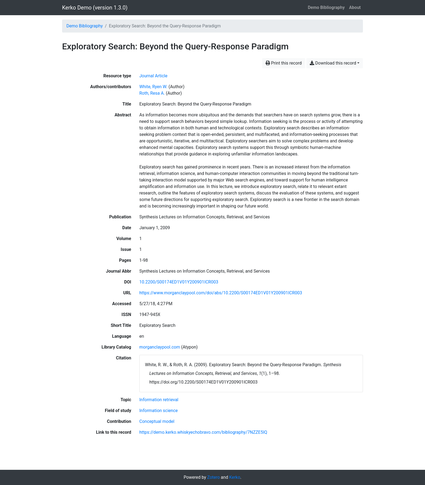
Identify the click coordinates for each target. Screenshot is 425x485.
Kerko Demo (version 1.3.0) (94, 7)
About (355, 7)
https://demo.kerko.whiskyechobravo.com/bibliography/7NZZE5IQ (203, 432)
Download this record (333, 63)
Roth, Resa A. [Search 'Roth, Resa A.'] (152, 93)
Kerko (234, 477)
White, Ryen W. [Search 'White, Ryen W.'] (153, 86)
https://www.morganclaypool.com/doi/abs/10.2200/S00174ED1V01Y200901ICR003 (220, 292)
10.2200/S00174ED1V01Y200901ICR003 (178, 282)
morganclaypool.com (159, 347)
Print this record (284, 63)
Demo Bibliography (326, 7)
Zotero (213, 477)
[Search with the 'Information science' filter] (158, 410)
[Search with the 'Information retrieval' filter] (158, 399)
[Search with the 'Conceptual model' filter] (156, 421)
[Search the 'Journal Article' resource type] (153, 75)
